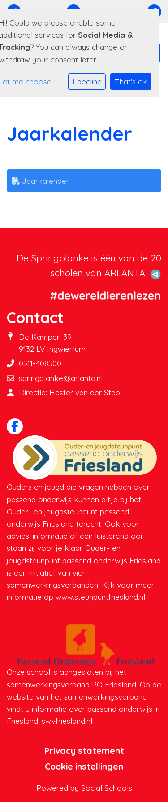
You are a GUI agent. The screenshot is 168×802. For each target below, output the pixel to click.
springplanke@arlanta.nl (61, 378)
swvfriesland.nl (67, 721)
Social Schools (106, 788)
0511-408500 (40, 363)
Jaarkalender (40, 181)
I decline (87, 81)
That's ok (131, 81)
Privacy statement (84, 750)
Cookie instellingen (84, 766)
